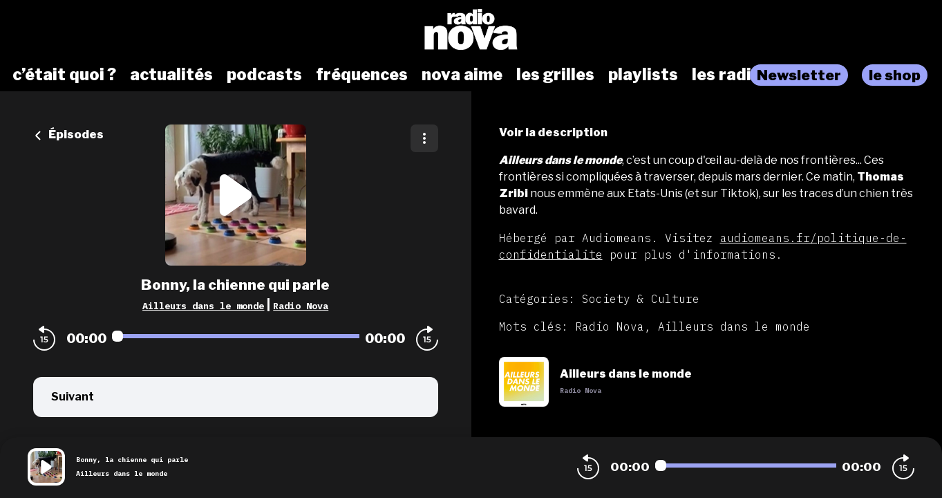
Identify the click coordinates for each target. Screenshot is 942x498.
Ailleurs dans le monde (203, 305)
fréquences (362, 74)
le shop (895, 75)
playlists (643, 74)
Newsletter (799, 75)
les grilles (555, 74)
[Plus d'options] (424, 138)
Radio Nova (300, 305)
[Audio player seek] (235, 336)
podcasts (264, 74)
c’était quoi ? (64, 74)
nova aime (462, 74)
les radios (731, 74)
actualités (171, 74)
